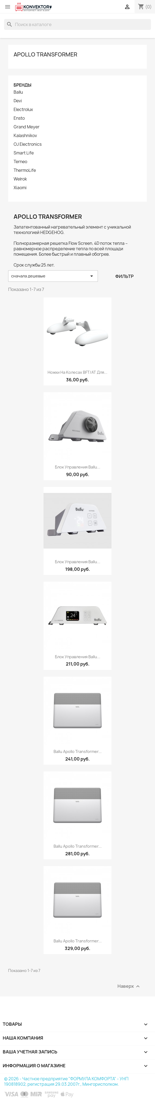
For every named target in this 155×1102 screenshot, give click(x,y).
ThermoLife (25, 170)
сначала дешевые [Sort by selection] (53, 276)
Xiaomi (20, 188)
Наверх (129, 986)
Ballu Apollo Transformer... (78, 751)
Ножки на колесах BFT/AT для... (77, 372)
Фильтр (124, 276)
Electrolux (23, 109)
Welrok (20, 179)
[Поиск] (77, 24)
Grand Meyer (26, 127)
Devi (18, 101)
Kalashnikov (25, 135)
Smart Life (24, 153)
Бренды (22, 85)
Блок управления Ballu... (77, 467)
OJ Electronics (28, 144)
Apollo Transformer (45, 54)
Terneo (20, 161)
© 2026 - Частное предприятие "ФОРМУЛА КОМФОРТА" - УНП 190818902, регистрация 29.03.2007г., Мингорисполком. (66, 1081)
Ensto (19, 118)
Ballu (18, 92)
